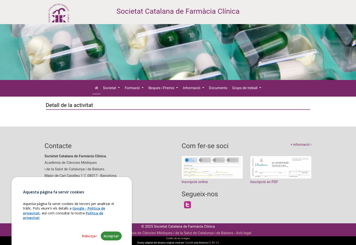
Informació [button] (192, 88)
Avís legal (243, 233)
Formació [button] (133, 88)
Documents (218, 88)
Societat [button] (110, 88)
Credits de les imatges (178, 238)
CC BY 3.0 (213, 242)
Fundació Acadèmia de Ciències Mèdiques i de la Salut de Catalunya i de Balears (169, 233)
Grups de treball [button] (245, 88)
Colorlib (189, 242)
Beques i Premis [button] (161, 88)
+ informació (301, 144)
